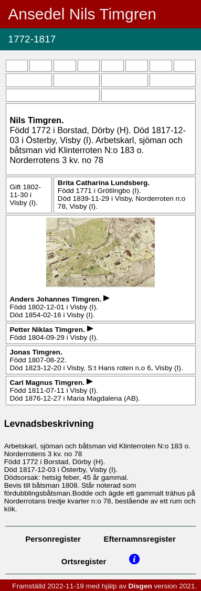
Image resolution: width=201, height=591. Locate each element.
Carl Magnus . (47, 382)
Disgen (140, 586)
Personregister (53, 538)
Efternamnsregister (140, 538)
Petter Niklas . (48, 330)
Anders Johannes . (56, 299)
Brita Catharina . (104, 183)
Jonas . (35, 352)
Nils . (36, 120)
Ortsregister (84, 561)
